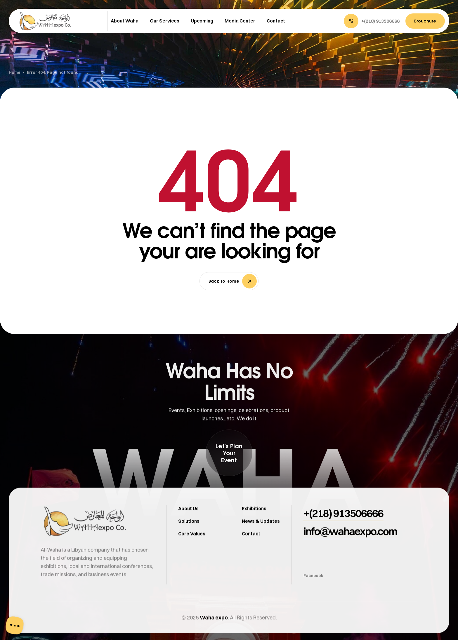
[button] (372, 21)
